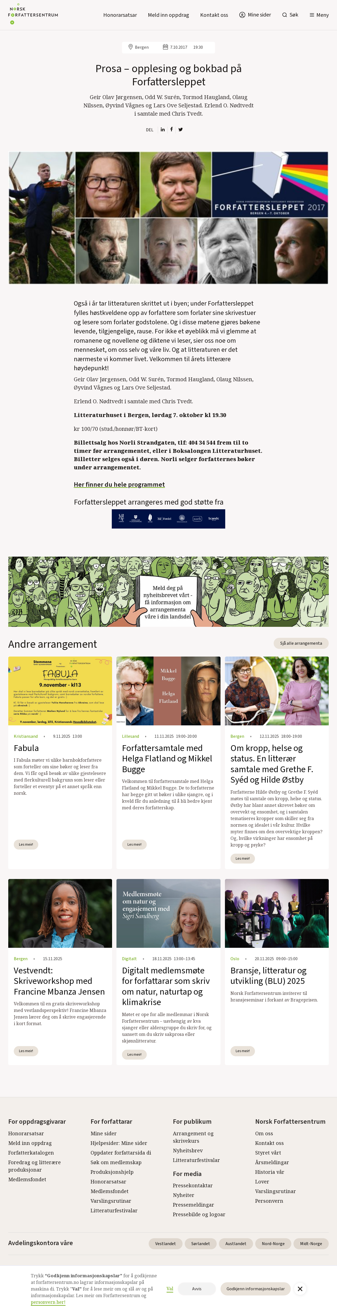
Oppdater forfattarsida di (121, 1152)
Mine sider (104, 1133)
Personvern (269, 1200)
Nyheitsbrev (188, 1150)
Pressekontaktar (193, 1185)
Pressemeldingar (193, 1204)
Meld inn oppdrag (168, 15)
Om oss (264, 1133)
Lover (262, 1181)
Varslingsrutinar (111, 1200)
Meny (322, 15)
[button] (319, 15)
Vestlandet (165, 1244)
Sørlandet (200, 1244)
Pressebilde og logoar (199, 1214)
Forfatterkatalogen (31, 1152)
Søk (294, 15)
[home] (33, 15)
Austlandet (235, 1244)
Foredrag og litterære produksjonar (34, 1166)
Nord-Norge (273, 1244)
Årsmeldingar (272, 1162)
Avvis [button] (197, 1289)
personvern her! (48, 1302)
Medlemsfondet (27, 1179)
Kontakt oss (214, 15)
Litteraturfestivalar (114, 1210)
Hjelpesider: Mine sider (119, 1143)
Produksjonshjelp (112, 1172)
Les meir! (26, 844)
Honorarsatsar (120, 15)
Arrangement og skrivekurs (193, 1137)
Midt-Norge (311, 1244)
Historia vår (269, 1172)
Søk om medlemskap (116, 1162)
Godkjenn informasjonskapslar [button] (256, 1289)
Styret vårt (268, 1152)
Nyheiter (183, 1195)
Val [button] (170, 1289)
